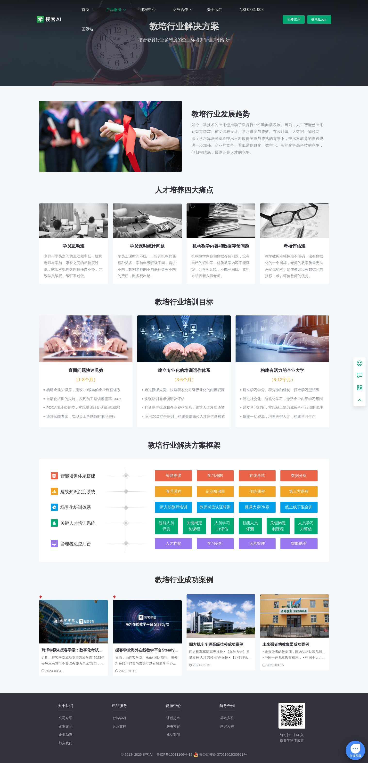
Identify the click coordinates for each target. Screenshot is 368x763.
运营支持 (119, 726)
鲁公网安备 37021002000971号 (220, 754)
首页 (85, 10)
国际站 (87, 29)
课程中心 (148, 10)
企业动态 (65, 735)
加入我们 (65, 743)
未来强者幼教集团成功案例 (285, 644)
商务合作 (181, 10)
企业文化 (65, 726)
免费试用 (294, 19)
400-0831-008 (251, 10)
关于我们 (214, 10)
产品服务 (114, 10)
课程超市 (173, 718)
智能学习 (119, 718)
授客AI (148, 754)
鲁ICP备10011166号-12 (174, 754)
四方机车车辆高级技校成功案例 (216, 644)
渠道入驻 (227, 718)
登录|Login (319, 19)
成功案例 (173, 735)
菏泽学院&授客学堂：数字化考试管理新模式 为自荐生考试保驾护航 (99, 650)
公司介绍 (65, 718)
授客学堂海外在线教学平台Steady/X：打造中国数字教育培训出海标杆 (176, 650)
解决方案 (173, 726)
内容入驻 (227, 726)
